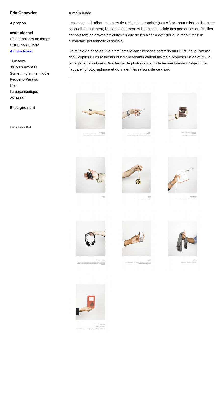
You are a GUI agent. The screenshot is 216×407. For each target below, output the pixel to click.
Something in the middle (29, 73)
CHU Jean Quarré (24, 45)
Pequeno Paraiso (24, 79)
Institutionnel (21, 33)
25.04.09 (17, 98)
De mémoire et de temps (30, 39)
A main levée (21, 51)
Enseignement (22, 107)
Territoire (18, 61)
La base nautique (24, 91)
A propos (18, 23)
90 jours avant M (23, 67)
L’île (13, 85)
